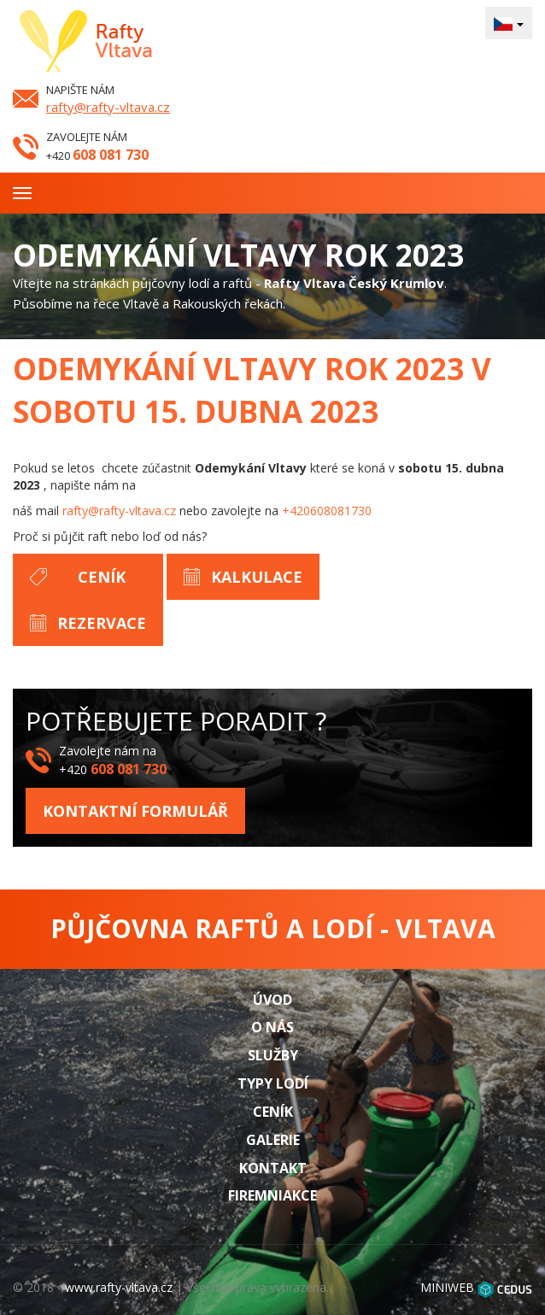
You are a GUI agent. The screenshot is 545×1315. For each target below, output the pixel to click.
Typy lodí (272, 1083)
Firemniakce (272, 1195)
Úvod (272, 999)
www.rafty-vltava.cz (119, 1287)
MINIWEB (447, 1287)
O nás (272, 1027)
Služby (273, 1055)
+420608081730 (327, 510)
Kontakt (273, 1168)
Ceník (102, 577)
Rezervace (101, 623)
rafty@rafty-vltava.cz (108, 106)
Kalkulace (256, 577)
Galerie (273, 1139)
